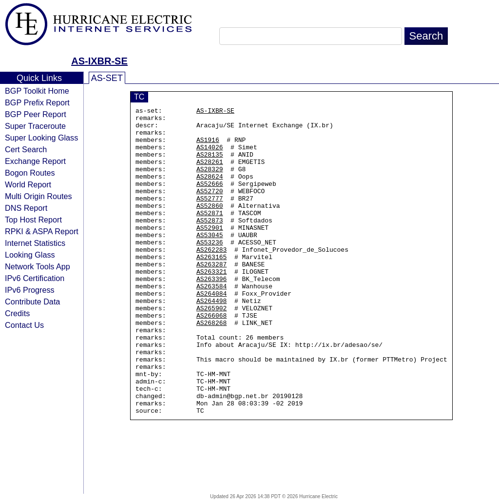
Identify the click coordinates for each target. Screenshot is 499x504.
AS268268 (211, 366)
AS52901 (209, 252)
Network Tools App (37, 266)
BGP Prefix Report (37, 102)
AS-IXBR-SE (99, 61)
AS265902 (211, 348)
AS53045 (209, 261)
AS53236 (209, 269)
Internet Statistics (35, 243)
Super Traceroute (35, 125)
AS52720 (209, 208)
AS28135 (209, 164)
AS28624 (209, 190)
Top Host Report (33, 219)
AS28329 (209, 182)
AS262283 (211, 278)
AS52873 (209, 243)
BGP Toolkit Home (37, 90)
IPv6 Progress (30, 289)
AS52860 (209, 226)
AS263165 (211, 287)
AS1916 (207, 146)
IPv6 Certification (34, 278)
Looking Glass (30, 254)
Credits (17, 313)
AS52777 (209, 217)
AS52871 (209, 234)
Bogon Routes (30, 172)
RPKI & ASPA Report (41, 231)
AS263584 (211, 322)
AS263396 (211, 313)
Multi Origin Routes (38, 196)
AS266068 (211, 357)
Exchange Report (35, 161)
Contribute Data (32, 301)
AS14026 (209, 155)
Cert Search (26, 149)
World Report (28, 184)
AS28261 (209, 173)
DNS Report (26, 207)
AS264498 (211, 340)
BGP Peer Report (35, 114)
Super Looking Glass (41, 137)
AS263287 (211, 296)
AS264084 (211, 331)
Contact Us (24, 325)
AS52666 (209, 199)
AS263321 (211, 305)
